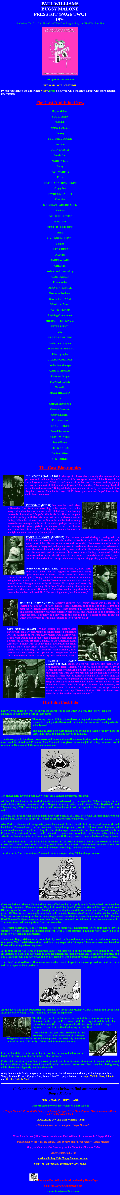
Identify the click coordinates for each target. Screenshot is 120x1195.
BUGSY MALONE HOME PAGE (59, 85)
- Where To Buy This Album (63, 1158)
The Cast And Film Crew (60, 102)
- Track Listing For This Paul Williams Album (60, 1119)
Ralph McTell (90, 1076)
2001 (85, 1163)
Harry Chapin (106, 1076)
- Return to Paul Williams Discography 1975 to (57, 1163)
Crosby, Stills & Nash (17, 1079)
